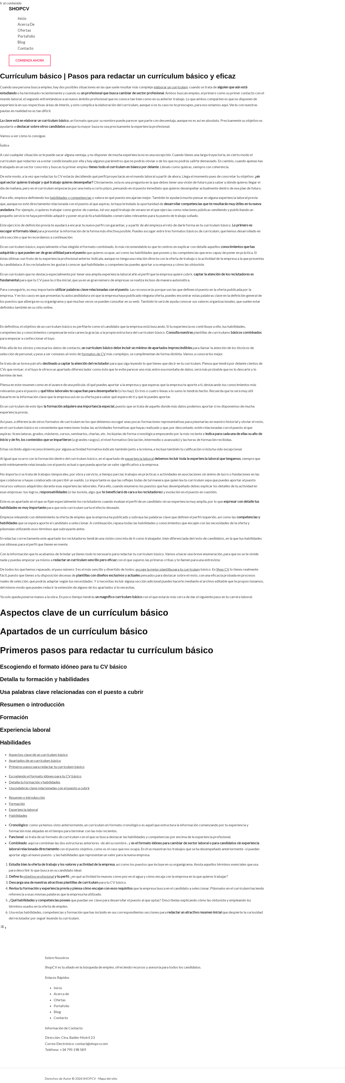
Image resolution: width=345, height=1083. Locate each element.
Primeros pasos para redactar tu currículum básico (46, 766)
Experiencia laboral (23, 809)
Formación (17, 803)
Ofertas (24, 30)
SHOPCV (19, 8)
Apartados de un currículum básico (35, 760)
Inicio (22, 18)
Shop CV (222, 569)
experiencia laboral (139, 458)
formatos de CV (94, 354)
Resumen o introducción (27, 797)
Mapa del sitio (107, 1078)
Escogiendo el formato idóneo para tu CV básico (45, 776)
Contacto (25, 48)
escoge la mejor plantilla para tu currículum (168, 569)
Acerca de (26, 24)
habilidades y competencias (71, 197)
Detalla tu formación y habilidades (34, 782)
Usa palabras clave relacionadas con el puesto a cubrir (49, 788)
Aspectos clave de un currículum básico (38, 754)
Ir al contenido (11, 3)
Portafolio (26, 36)
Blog (21, 42)
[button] (30, 60)
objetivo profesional (38, 876)
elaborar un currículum (171, 87)
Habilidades (18, 815)
